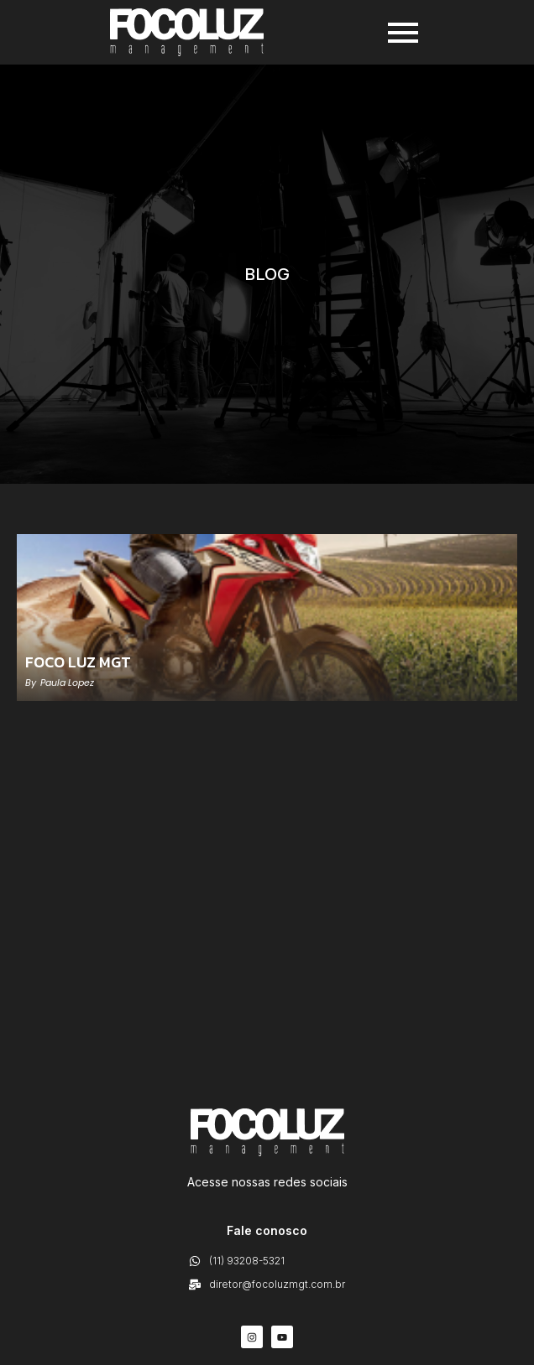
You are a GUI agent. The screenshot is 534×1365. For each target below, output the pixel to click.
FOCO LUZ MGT (78, 662)
